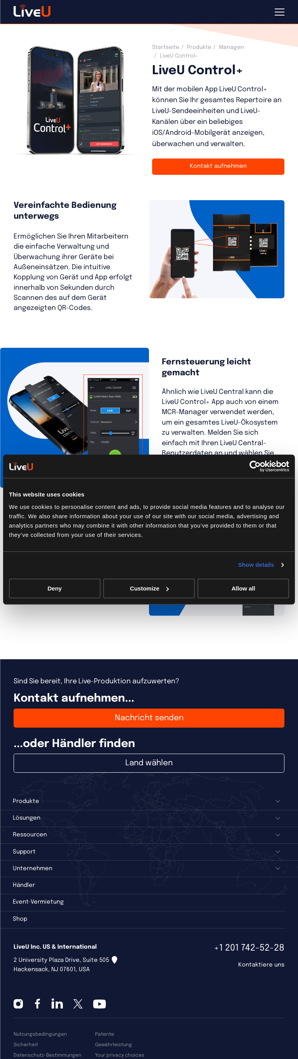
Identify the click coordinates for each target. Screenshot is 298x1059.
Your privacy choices (119, 1055)
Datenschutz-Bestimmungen (47, 1055)
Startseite (165, 47)
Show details (256, 564)
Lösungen (26, 818)
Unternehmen (32, 869)
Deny (54, 588)
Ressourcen (30, 835)
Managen (231, 47)
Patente (104, 1034)
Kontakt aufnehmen (218, 166)
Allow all (243, 588)
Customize (149, 588)
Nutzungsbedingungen (40, 1034)
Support (24, 852)
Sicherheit (26, 1044)
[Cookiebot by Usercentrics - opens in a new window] (255, 466)
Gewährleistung (113, 1044)
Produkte (199, 47)
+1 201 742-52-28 (249, 948)
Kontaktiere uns (261, 965)
